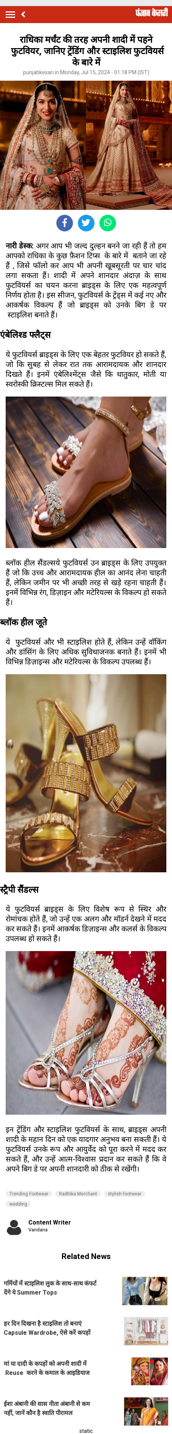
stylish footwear (124, 1194)
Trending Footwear (28, 1194)
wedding (18, 1204)
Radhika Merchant (78, 1194)
